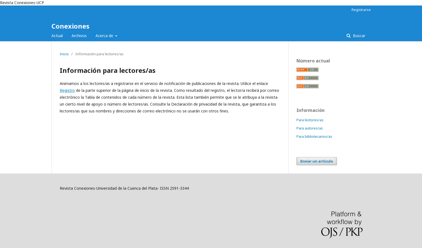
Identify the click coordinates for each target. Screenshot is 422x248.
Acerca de (105, 35)
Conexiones (70, 26)
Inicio (64, 53)
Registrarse (361, 9)
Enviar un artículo (316, 161)
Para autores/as (309, 128)
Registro (67, 90)
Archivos (79, 35)
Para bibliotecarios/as (314, 136)
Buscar (358, 35)
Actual (57, 35)
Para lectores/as (309, 119)
